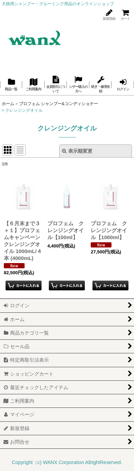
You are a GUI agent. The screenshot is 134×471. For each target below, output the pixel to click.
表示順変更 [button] (77, 151)
